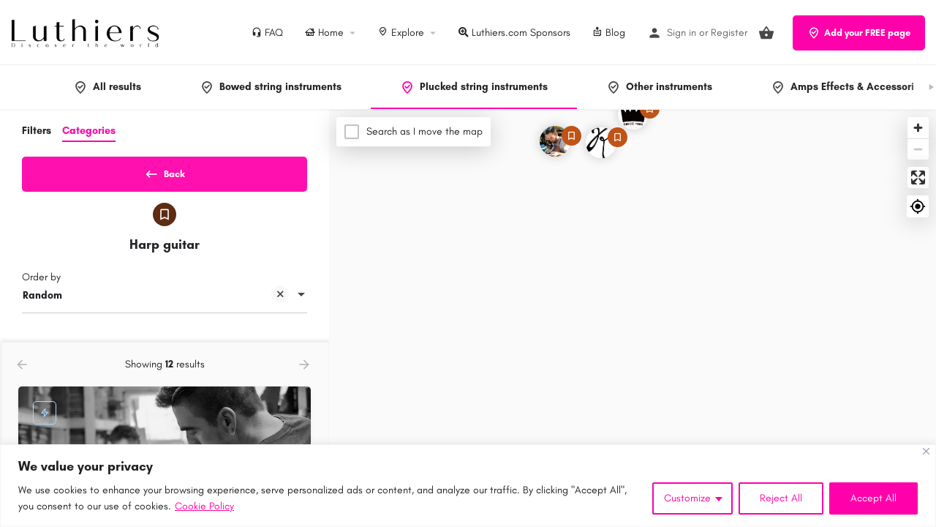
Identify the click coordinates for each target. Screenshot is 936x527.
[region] (468, 485)
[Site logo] (87, 32)
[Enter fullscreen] (918, 177)
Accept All (873, 498)
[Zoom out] (918, 149)
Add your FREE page (858, 33)
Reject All (781, 498)
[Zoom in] (918, 127)
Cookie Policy (204, 506)
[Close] (926, 451)
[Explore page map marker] (555, 141)
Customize (687, 498)
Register (729, 32)
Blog (608, 32)
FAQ (267, 32)
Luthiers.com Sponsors (514, 32)
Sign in (681, 32)
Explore (401, 32)
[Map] (632, 318)
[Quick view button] (259, 361)
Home (324, 32)
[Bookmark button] (288, 361)
